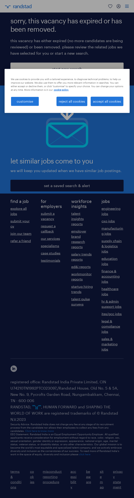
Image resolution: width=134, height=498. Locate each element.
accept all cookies (107, 101)
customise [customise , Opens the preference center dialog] (25, 101)
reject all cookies (72, 101)
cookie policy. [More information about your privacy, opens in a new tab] (61, 89)
